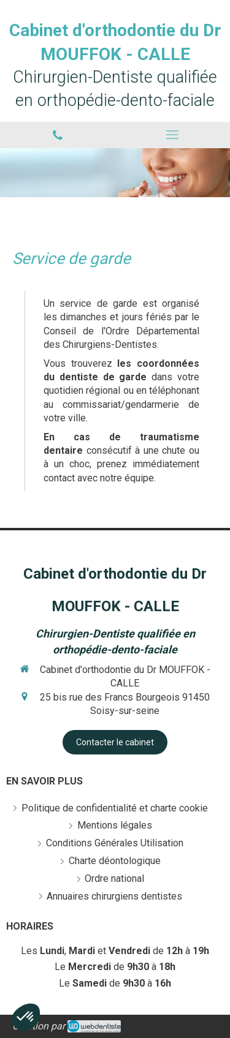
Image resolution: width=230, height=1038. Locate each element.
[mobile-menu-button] (173, 134)
